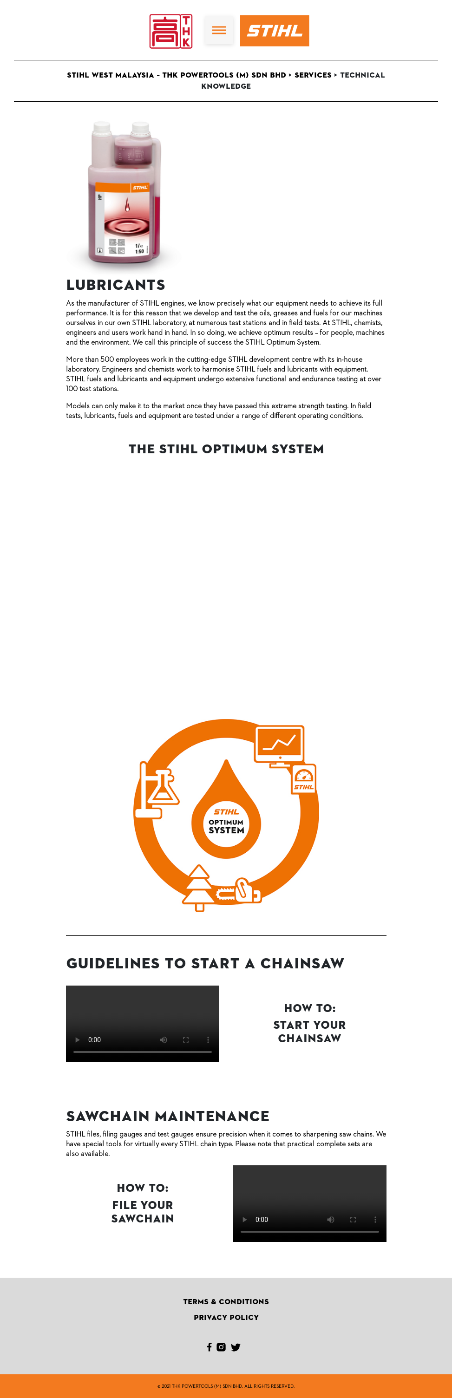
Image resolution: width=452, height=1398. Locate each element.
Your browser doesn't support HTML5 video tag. (142, 1024)
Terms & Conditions (226, 1302)
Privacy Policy (226, 1317)
